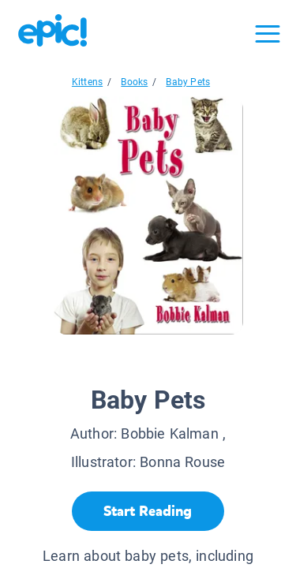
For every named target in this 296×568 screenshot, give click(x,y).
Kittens (87, 82)
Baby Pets (188, 82)
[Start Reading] (148, 511)
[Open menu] (268, 34)
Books (134, 82)
